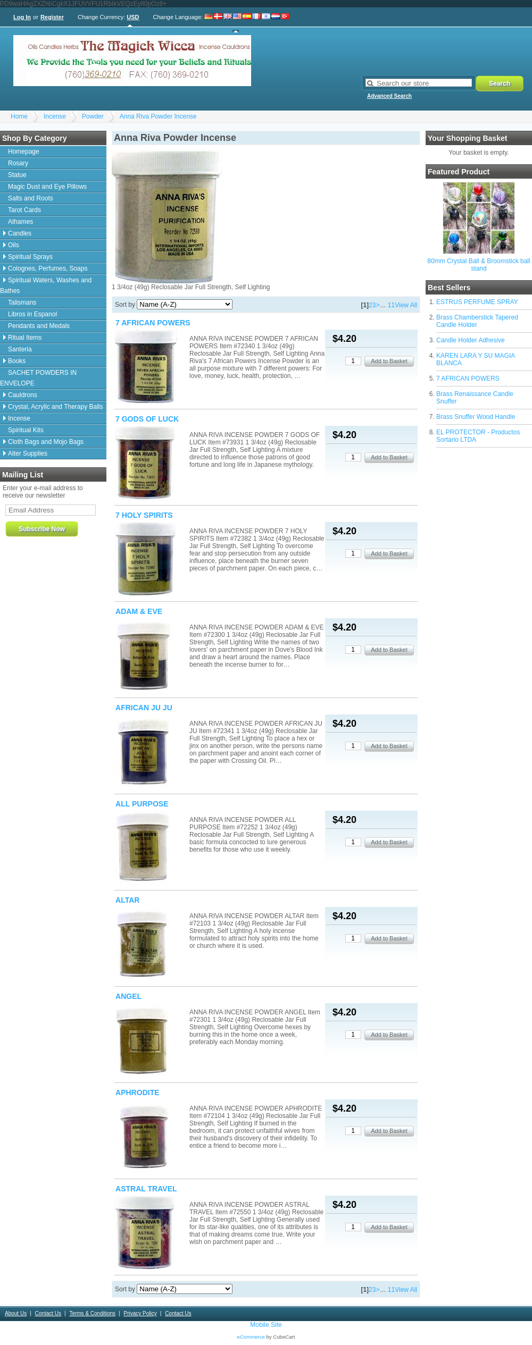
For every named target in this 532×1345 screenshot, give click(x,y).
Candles (19, 233)
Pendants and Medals (39, 326)
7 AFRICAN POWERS (468, 378)
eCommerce (251, 1337)
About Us (16, 1313)
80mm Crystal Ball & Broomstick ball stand (478, 264)
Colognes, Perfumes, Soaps (47, 268)
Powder (93, 116)
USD (133, 17)
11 (391, 305)
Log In (22, 17)
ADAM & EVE (138, 611)
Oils (13, 245)
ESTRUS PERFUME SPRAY (477, 302)
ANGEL (128, 996)
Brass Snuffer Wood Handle (475, 417)
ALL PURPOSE (142, 804)
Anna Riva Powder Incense (158, 116)
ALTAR (127, 900)
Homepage (23, 151)
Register (52, 17)
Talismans (22, 302)
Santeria (20, 349)
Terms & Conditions (92, 1313)
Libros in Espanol (32, 314)
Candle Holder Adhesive (470, 340)
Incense (55, 116)
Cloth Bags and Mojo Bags (46, 441)
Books (17, 361)
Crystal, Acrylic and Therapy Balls (55, 406)
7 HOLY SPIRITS (144, 515)
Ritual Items (24, 337)
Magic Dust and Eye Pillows (47, 186)
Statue (17, 175)
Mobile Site (265, 1325)
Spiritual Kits (26, 430)
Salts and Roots (30, 198)
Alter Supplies (27, 453)
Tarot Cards (24, 210)
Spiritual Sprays (30, 256)
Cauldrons (22, 395)
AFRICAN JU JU (143, 707)
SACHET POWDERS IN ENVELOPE (38, 378)
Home (19, 116)
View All (406, 305)
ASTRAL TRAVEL (146, 1188)
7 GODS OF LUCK (147, 419)
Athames (20, 221)
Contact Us (48, 1313)
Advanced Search (389, 96)
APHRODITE (137, 1092)
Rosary (18, 163)
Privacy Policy (139, 1313)
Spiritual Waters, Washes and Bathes (46, 285)
